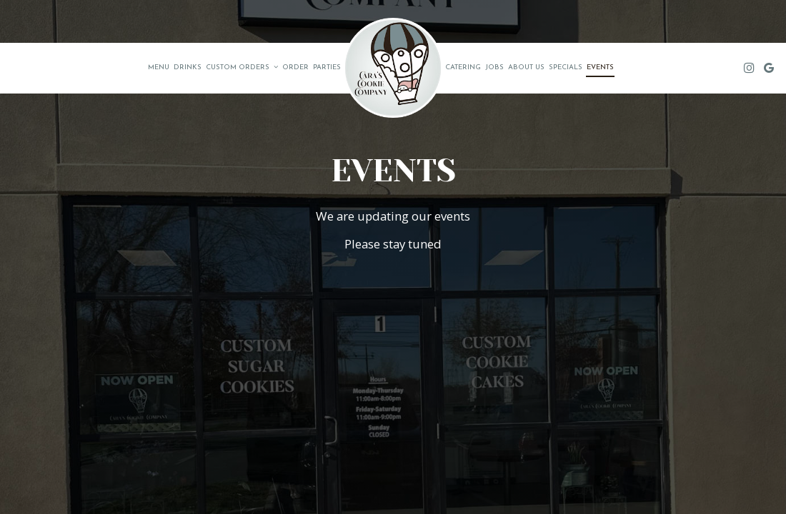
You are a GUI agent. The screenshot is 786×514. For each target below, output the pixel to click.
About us (526, 67)
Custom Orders (242, 67)
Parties (327, 67)
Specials (565, 67)
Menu (158, 67)
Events (600, 67)
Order (295, 67)
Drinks (188, 67)
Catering (463, 67)
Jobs (494, 67)
